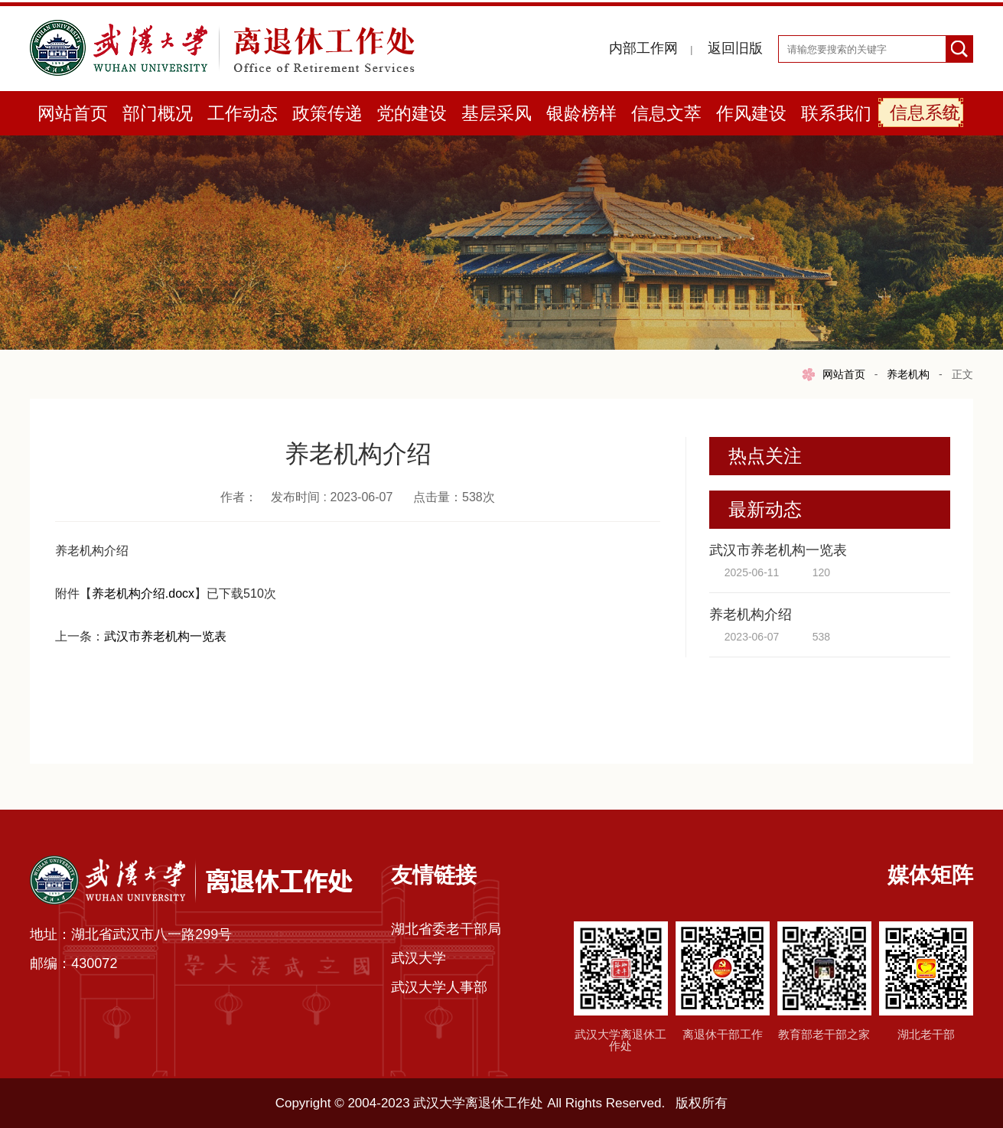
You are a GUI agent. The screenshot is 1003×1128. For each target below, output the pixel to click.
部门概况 (157, 113)
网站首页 (72, 113)
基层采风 (496, 113)
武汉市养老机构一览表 (165, 636)
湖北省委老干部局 (446, 929)
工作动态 (242, 113)
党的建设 (411, 113)
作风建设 (751, 113)
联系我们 (836, 113)
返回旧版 (735, 48)
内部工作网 (643, 48)
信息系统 (925, 112)
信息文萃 (666, 113)
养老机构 (908, 374)
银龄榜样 (581, 113)
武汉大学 (418, 958)
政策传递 (327, 113)
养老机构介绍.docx (143, 593)
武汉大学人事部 (439, 987)
